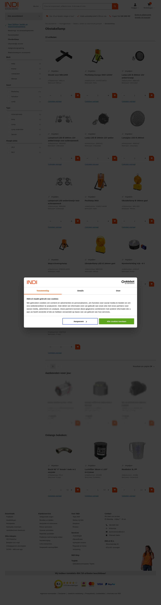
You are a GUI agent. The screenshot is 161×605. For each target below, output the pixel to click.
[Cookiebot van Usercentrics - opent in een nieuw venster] (123, 282)
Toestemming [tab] (43, 290)
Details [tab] (80, 290)
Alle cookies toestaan (116, 321)
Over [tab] (118, 290)
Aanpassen (80, 321)
